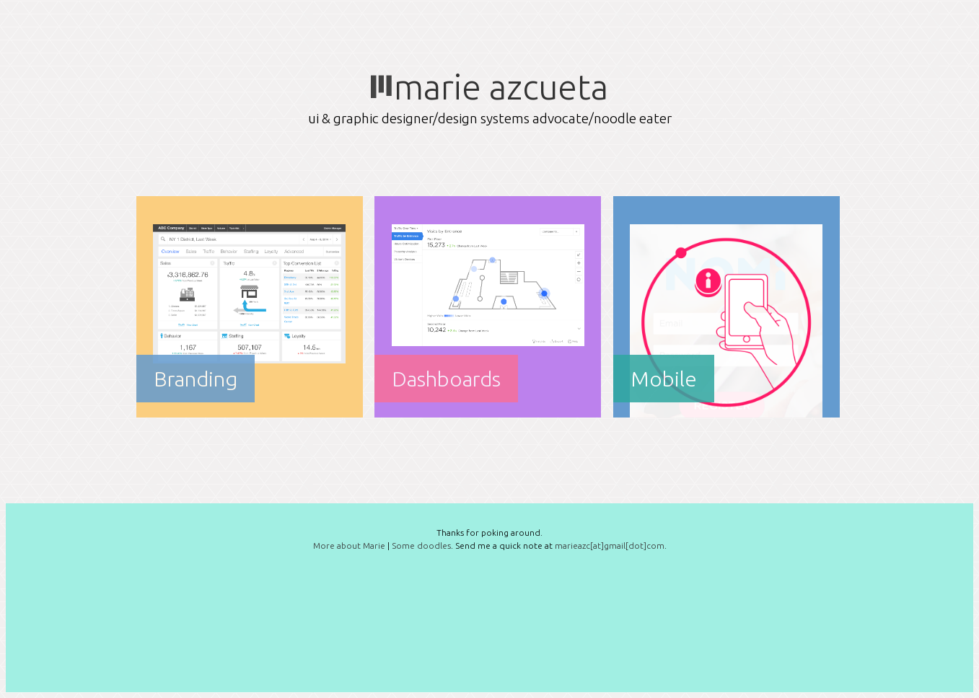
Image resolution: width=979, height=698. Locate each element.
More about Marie (349, 545)
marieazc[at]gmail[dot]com (609, 545)
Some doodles (421, 545)
